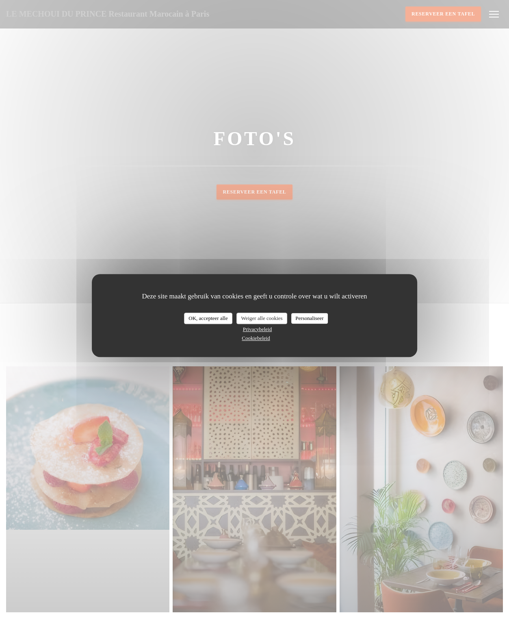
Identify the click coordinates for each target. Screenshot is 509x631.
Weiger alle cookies (261, 318)
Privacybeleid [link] (257, 329)
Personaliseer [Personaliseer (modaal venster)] (309, 318)
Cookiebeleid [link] (256, 338)
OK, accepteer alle (207, 318)
